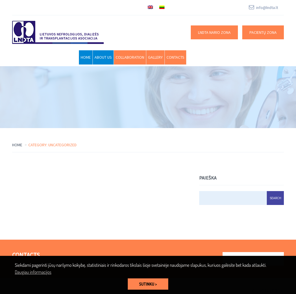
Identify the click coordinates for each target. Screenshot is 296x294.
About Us (103, 57)
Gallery (155, 57)
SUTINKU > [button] (148, 283)
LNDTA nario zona (214, 32)
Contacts (175, 57)
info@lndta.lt (267, 7)
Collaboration (130, 57)
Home (86, 57)
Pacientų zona (263, 32)
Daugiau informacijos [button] (33, 272)
